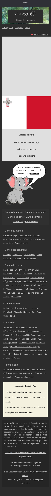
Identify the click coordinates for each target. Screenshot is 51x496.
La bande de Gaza (27, 343)
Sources (25, 369)
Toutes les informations (24, 377)
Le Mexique (18, 289)
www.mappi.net (26, 412)
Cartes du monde (14, 212)
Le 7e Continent (29, 258)
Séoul (5, 316)
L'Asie (39, 254)
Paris (39, 312)
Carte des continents (35, 212)
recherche (34, 174)
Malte (27, 27)
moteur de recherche (27, 392)
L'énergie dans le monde (33, 354)
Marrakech (7, 312)
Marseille (18, 312)
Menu (25, 3)
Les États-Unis (29, 281)
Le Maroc (7, 289)
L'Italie (34, 285)
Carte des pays (16, 216)
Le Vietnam (16, 297)
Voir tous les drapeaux (26, 149)
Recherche (16, 369)
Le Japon (42, 285)
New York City (29, 312)
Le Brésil (17, 274)
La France (9, 285)
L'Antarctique (29, 254)
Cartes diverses (21, 243)
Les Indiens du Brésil (12, 354)
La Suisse (22, 293)
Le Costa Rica (23, 277)
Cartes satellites (26, 235)
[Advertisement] (25, 66)
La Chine (38, 274)
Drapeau (19, 27)
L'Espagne (17, 281)
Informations (31, 221)
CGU (32, 472)
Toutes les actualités (12, 327)
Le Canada (27, 274)
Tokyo (12, 316)
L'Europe (7, 258)
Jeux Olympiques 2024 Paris (23, 335)
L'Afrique (7, 254)
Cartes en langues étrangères (20, 373)
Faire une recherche (26, 156)
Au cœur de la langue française (23, 346)
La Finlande (42, 281)
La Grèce (19, 285)
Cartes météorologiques (25, 239)
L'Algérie (23, 270)
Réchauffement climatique (14, 331)
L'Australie (7, 274)
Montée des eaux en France (31, 339)
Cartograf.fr (7, 27)
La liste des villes (10, 308)
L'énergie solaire (10, 343)
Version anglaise (41, 34)
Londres (34, 308)
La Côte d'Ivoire (37, 277)
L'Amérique (17, 254)
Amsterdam (24, 308)
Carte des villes (34, 216)
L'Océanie (17, 258)
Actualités (18, 221)
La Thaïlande (33, 293)
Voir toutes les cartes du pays (26, 142)
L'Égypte (7, 281)
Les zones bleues (29, 327)
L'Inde (27, 285)
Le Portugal (29, 289)
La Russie (12, 293)
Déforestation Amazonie (36, 350)
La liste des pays (10, 270)
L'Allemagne (33, 270)
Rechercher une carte (25, 20)
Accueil (6, 369)
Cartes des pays (10, 235)
